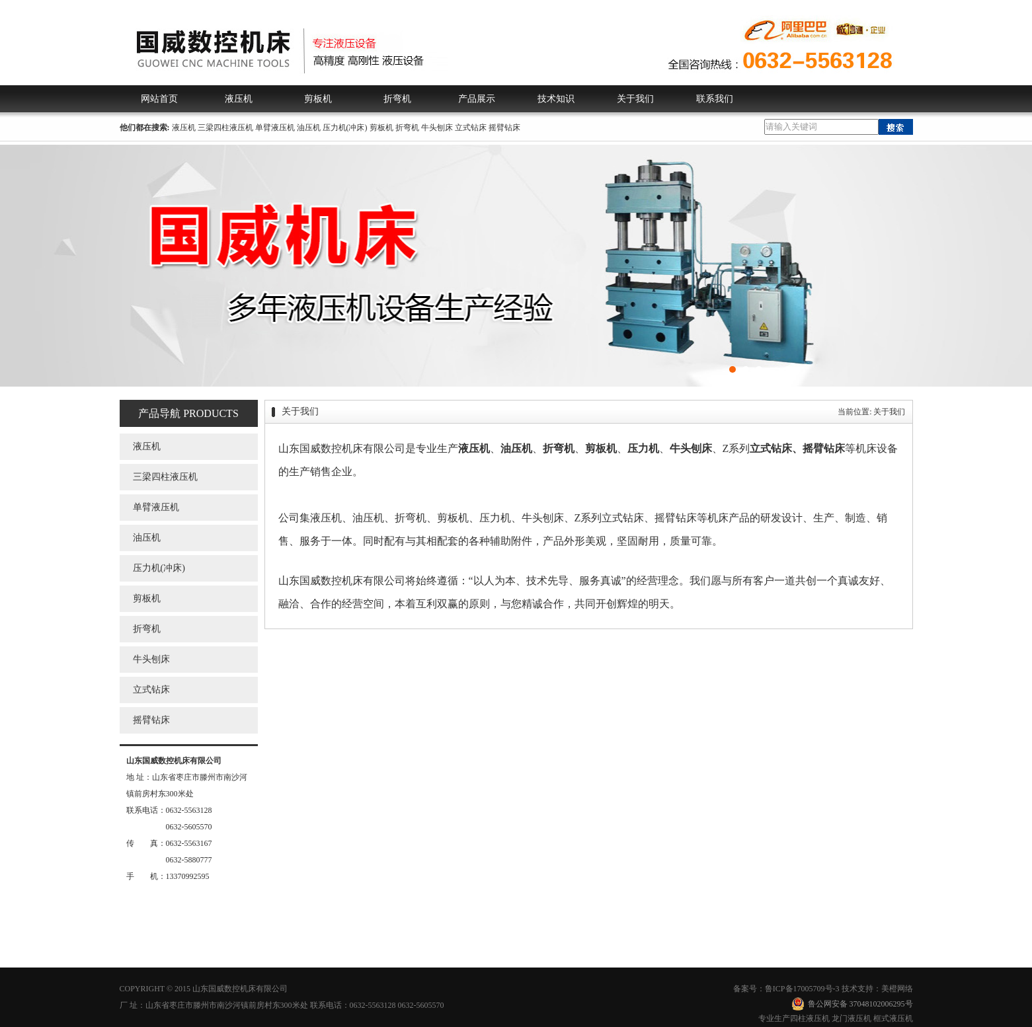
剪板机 (318, 99)
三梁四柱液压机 (225, 127)
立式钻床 (471, 127)
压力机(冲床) (345, 127)
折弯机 (397, 99)
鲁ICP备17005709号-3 (802, 988)
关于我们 (635, 99)
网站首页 (159, 99)
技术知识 (556, 99)
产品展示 (476, 99)
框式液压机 (893, 1018)
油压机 (309, 127)
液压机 (239, 99)
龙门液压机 (851, 1018)
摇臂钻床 (504, 127)
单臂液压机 (275, 127)
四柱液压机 (810, 1018)
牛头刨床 (437, 127)
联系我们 (714, 99)
